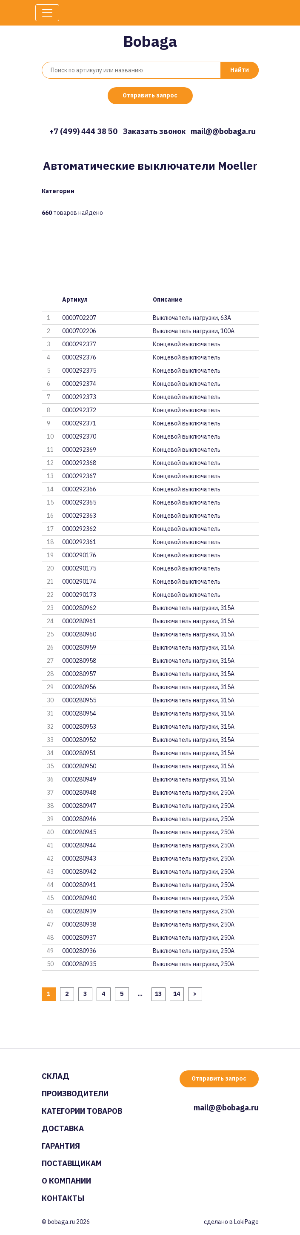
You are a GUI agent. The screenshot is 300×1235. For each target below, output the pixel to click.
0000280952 (79, 740)
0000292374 (79, 384)
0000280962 (79, 608)
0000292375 (79, 370)
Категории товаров (82, 1111)
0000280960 (79, 634)
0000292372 (79, 410)
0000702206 (79, 331)
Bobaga (150, 41)
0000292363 (79, 515)
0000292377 (79, 344)
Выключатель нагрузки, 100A (193, 331)
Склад (55, 1076)
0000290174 (79, 581)
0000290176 (79, 555)
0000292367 (79, 476)
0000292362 (79, 529)
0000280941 (79, 885)
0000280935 (79, 964)
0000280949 (79, 779)
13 (158, 994)
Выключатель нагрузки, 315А (193, 608)
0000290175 (79, 568)
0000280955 (79, 700)
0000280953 (79, 726)
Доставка (63, 1128)
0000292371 (79, 423)
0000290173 (79, 595)
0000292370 (79, 436)
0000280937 (79, 937)
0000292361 (79, 542)
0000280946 (79, 819)
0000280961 (79, 621)
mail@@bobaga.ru (223, 131)
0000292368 (79, 463)
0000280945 (79, 832)
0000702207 (79, 318)
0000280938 (79, 924)
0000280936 (79, 951)
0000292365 (79, 502)
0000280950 (79, 766)
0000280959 (79, 647)
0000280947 (79, 806)
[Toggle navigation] (47, 12)
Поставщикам (72, 1163)
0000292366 (79, 489)
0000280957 (79, 674)
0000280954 (79, 713)
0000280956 (79, 687)
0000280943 (79, 858)
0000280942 (79, 872)
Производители (75, 1093)
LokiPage (246, 1222)
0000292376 (79, 357)
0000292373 (79, 397)
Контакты (63, 1198)
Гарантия (61, 1146)
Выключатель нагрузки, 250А (193, 792)
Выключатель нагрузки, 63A (192, 318)
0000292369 (79, 449)
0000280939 (79, 911)
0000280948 (79, 792)
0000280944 (79, 845)
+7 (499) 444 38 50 (83, 131)
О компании (66, 1181)
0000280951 (79, 753)
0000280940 (79, 898)
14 (176, 994)
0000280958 (79, 661)
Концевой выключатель (186, 344)
